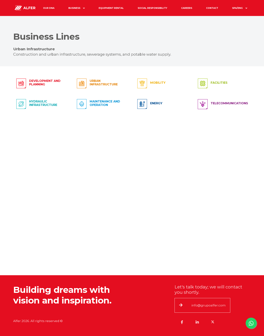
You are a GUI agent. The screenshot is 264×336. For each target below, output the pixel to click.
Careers (186, 8)
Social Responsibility (152, 8)
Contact (212, 8)
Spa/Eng (239, 8)
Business (76, 8)
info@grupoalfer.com (208, 305)
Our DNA (48, 8)
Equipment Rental (111, 8)
